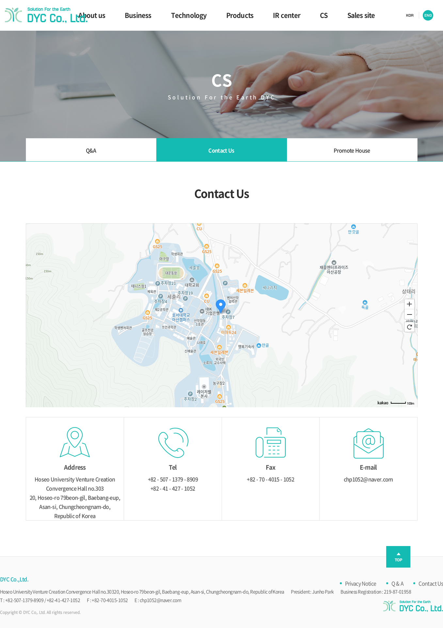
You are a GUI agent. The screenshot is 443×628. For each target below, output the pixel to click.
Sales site (361, 15)
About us (91, 15)
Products (240, 15)
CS (323, 15)
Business (138, 15)
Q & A (397, 583)
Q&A (91, 150)
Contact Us (221, 150)
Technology (189, 15)
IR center (286, 15)
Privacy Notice (360, 583)
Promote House (352, 150)
